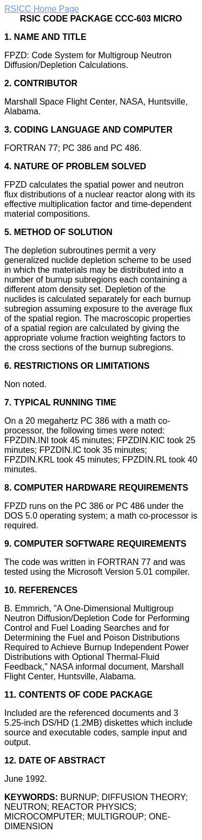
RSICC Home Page (41, 8)
